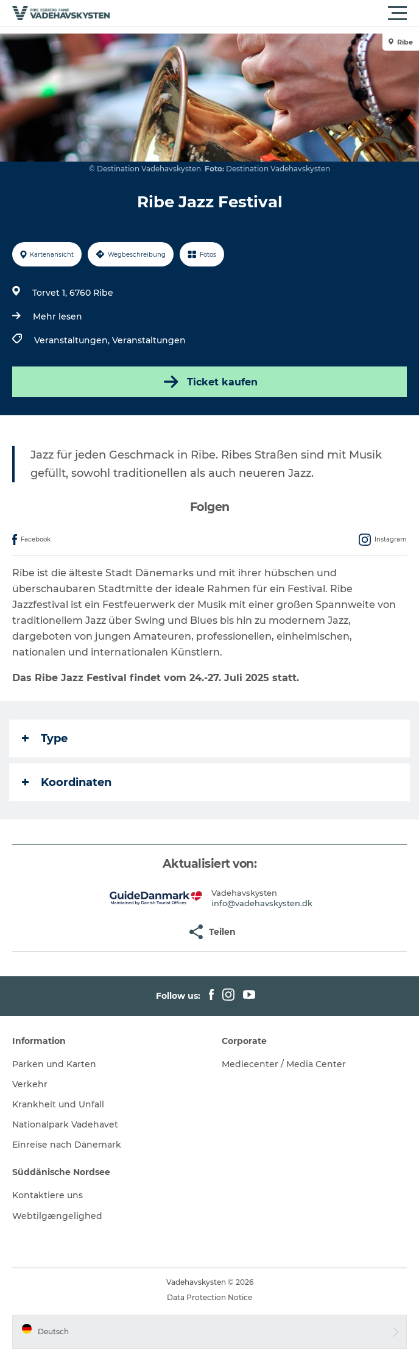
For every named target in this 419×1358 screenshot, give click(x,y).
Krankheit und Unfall (58, 1104)
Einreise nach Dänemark (66, 1144)
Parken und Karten (54, 1064)
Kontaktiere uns (47, 1195)
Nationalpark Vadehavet (65, 1124)
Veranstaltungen (149, 340)
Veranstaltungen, (73, 340)
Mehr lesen (57, 316)
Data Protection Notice (209, 1297)
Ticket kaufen (209, 382)
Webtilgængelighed (57, 1215)
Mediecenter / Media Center (284, 1064)
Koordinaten (66, 782)
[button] (264, 13)
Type (45, 738)
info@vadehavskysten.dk (261, 903)
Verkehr (30, 1084)
